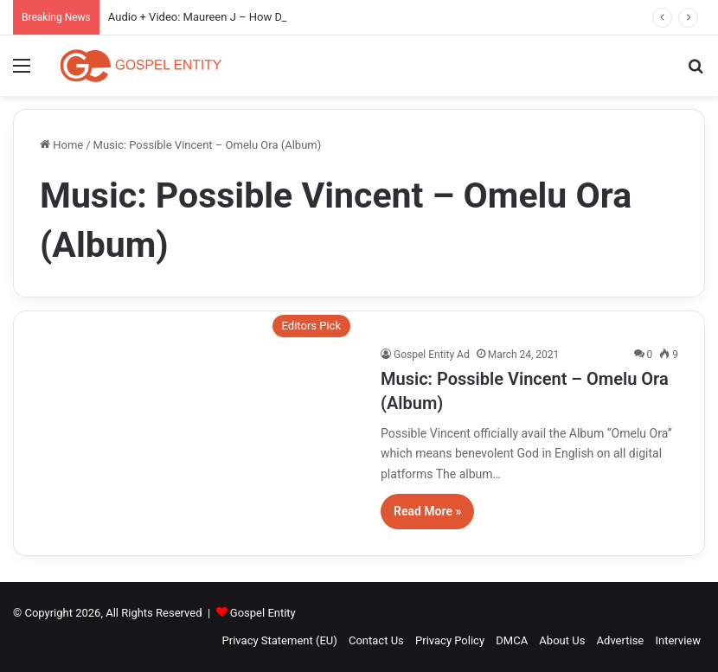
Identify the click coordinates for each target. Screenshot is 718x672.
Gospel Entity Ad (432, 355)
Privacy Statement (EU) (279, 640)
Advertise (620, 640)
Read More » (427, 511)
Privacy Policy (449, 640)
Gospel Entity (263, 612)
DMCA (512, 640)
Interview (678, 640)
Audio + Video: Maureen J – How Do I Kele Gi (220, 16)
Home (61, 144)
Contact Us (376, 640)
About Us (562, 640)
